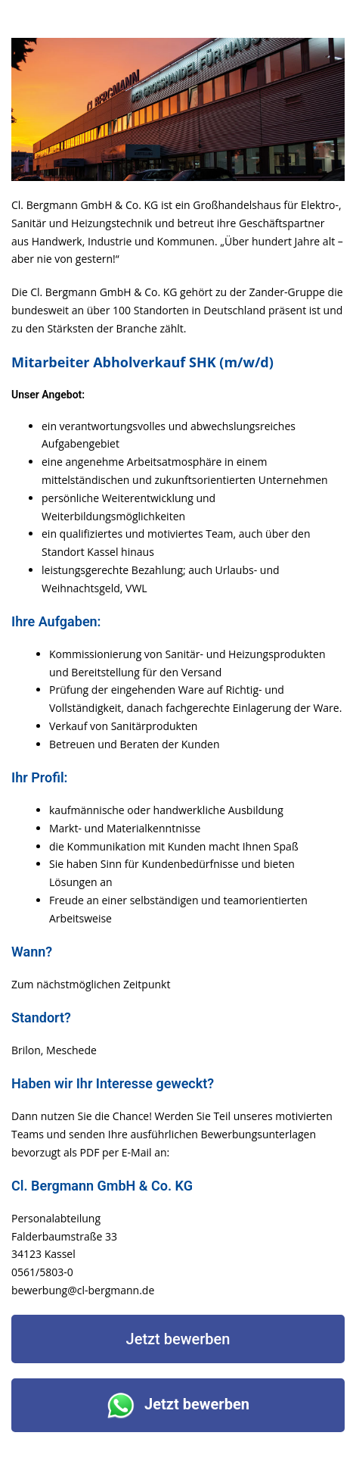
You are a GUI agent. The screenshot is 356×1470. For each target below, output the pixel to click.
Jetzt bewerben (178, 1339)
